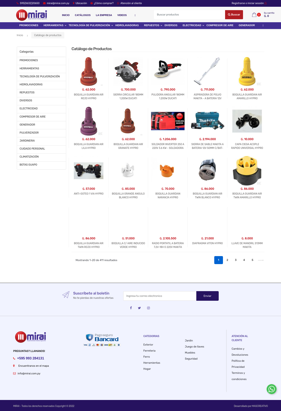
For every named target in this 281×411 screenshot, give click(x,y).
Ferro (146, 356)
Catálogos (83, 15)
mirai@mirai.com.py (56, 3)
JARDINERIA (27, 140)
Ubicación (80, 3)
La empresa (104, 15)
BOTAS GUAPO (28, 164)
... (134, 15)
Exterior (148, 344)
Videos (122, 15)
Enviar (207, 296)
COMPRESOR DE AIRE (219, 25)
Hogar (147, 368)
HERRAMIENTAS (53, 25)
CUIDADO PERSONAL (32, 148)
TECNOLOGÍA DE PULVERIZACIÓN (89, 25)
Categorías (27, 51)
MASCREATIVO (260, 406)
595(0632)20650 (28, 3)
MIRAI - (17, 406)
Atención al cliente (129, 3)
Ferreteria (149, 350)
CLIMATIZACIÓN (29, 156)
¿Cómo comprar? (102, 3)
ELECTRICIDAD (192, 25)
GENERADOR (247, 25)
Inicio (66, 15)
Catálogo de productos (47, 35)
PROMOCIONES (28, 25)
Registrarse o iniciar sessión (250, 3)
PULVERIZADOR (29, 132)
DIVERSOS (171, 25)
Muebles (190, 352)
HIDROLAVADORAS (127, 25)
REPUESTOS (151, 25)
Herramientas (151, 362)
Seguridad (191, 358)
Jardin (189, 340)
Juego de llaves (194, 346)
